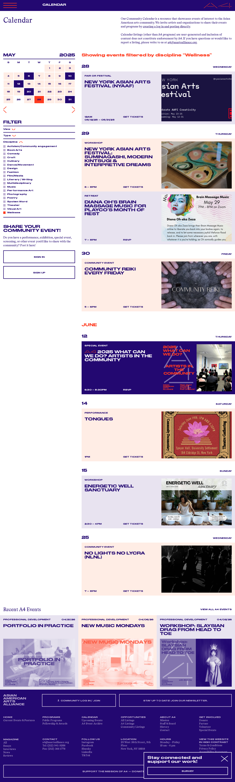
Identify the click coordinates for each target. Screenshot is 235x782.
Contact (165, 730)
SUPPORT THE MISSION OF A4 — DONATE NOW (117, 772)
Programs (51, 717)
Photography (16, 194)
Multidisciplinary (18, 183)
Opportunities (133, 717)
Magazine (11, 739)
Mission (164, 720)
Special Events (207, 730)
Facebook (87, 745)
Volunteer (205, 727)
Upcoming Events (92, 720)
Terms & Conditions (210, 745)
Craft (10, 157)
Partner (203, 723)
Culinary (12, 161)
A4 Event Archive (92, 723)
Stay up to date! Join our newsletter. (175, 701)
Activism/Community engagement (31, 146)
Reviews (8, 756)
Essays (7, 746)
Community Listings (133, 727)
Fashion (12, 172)
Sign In (39, 257)
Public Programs (52, 720)
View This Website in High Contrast (213, 740)
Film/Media (14, 175)
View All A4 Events (216, 609)
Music (10, 186)
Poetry (11, 197)
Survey (188, 771)
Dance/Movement (19, 164)
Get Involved (210, 717)
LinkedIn (87, 752)
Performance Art (19, 190)
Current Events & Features (19, 720)
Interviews (9, 749)
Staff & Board (168, 723)
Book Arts (13, 150)
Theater (12, 205)
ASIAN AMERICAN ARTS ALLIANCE (14, 700)
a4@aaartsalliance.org (182, 42)
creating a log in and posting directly (166, 26)
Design (11, 168)
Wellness (13, 212)
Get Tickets (133, 117)
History (164, 727)
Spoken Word (16, 201)
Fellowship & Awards (54, 723)
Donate (203, 720)
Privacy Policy (207, 748)
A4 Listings (127, 723)
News (6, 752)
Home (7, 717)
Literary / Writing (19, 179)
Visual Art (13, 209)
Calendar (54, 4)
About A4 (168, 717)
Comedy (12, 153)
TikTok (86, 755)
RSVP (127, 240)
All (5, 742)
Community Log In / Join (79, 701)
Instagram (88, 742)
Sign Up (39, 273)
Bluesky (86, 749)
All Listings (127, 720)
